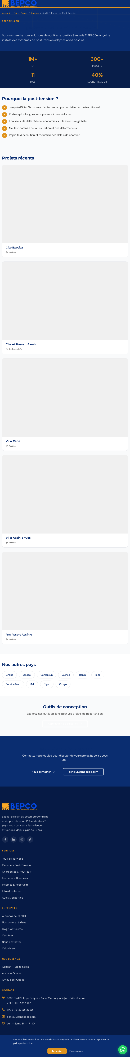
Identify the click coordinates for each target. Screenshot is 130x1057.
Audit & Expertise (12, 897)
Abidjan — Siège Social (15, 967)
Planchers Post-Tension (16, 865)
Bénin (82, 674)
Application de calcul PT (65, 723)
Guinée (66, 674)
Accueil (6, 13)
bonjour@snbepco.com (83, 772)
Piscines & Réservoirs (15, 884)
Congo (63, 684)
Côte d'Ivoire (20, 13)
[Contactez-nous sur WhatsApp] (122, 1049)
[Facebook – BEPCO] (5, 839)
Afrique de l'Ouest (13, 979)
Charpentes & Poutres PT (17, 871)
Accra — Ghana (11, 973)
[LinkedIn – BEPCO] (13, 839)
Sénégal (27, 674)
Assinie (35, 13)
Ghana (9, 674)
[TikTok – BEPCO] (30, 839)
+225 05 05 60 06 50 (20, 1009)
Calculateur (9, 948)
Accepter (57, 1051)
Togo (98, 674)
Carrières (8, 935)
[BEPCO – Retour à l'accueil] (19, 3)
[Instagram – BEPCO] (22, 839)
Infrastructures (11, 891)
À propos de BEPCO (14, 916)
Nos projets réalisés (14, 922)
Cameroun (46, 674)
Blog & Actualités (12, 929)
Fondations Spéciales (15, 878)
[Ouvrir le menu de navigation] (125, 4)
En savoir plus (76, 1051)
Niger (47, 684)
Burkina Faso (13, 684)
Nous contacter (43, 772)
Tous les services (12, 858)
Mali (32, 684)
